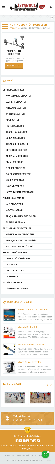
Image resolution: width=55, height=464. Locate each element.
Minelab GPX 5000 (27, 327)
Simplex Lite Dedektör (14, 52)
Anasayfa (14, 28)
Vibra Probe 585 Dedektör (31, 344)
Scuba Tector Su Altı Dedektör (33, 309)
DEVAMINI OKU (14, 66)
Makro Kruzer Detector (29, 362)
